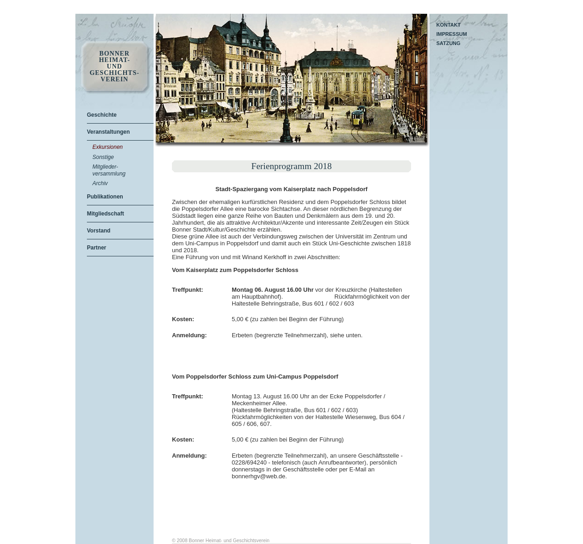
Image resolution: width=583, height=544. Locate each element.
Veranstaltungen (108, 132)
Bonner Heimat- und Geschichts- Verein (114, 67)
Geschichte (102, 115)
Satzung (448, 43)
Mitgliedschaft (105, 213)
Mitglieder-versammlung (109, 170)
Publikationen (105, 196)
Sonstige (103, 157)
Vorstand (98, 230)
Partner (96, 247)
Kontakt (448, 25)
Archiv (100, 183)
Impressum (451, 34)
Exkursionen (107, 147)
